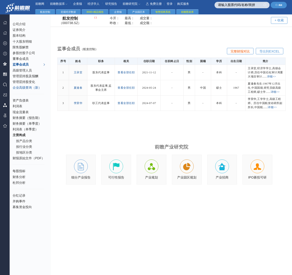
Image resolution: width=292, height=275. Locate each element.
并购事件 (19, 201)
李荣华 (78, 103)
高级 (278, 5)
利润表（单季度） (25, 129)
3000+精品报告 (95, 12)
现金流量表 (21, 112)
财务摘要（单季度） (27, 123)
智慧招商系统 (163, 12)
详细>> (271, 76)
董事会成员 (21, 58)
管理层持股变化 (24, 82)
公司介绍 (19, 24)
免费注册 (154, 4)
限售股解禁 (21, 47)
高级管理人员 (22, 70)
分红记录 (19, 195)
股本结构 (19, 35)
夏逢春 (78, 87)
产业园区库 (138, 12)
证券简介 (19, 30)
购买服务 (183, 4)
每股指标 (19, 171)
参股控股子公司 (24, 53)
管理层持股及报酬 (25, 76)
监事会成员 (29, 65)
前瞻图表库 (187, 12)
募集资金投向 (22, 207)
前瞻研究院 (131, 4)
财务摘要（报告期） (27, 118)
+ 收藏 (279, 20)
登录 (170, 4)
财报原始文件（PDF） (29, 158)
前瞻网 (39, 4)
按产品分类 (24, 141)
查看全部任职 (126, 72)
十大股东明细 (22, 41)
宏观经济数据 (68, 12)
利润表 (17, 106)
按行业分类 (24, 146)
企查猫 (77, 4)
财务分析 (19, 177)
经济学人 (93, 4)
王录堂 (78, 72)
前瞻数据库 (59, 4)
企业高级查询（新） (27, 87)
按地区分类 (24, 152)
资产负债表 (21, 100)
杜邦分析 (19, 182)
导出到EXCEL (269, 51)
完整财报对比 (240, 51)
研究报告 (111, 4)
